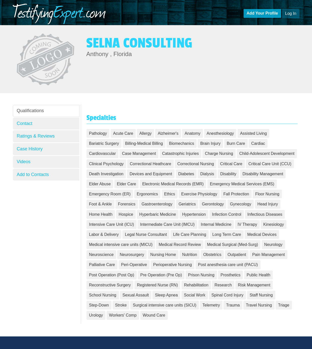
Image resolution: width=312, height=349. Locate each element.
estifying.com (59, 11)
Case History (30, 148)
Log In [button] (290, 13)
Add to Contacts (33, 174)
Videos (24, 161)
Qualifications (30, 110)
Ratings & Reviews (36, 136)
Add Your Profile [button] (262, 13)
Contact (24, 123)
